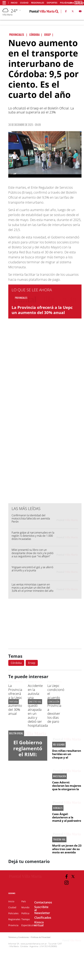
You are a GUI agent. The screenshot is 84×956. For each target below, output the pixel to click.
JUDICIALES (58, 808)
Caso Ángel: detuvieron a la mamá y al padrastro (66, 817)
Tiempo (25, 919)
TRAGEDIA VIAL (59, 839)
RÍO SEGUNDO (59, 744)
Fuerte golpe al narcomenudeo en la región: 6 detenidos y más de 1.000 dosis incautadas (33, 536)
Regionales (37, 3)
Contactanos (43, 902)
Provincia (13, 925)
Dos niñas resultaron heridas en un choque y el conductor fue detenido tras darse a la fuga (66, 759)
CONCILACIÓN (53, 701)
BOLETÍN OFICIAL (16, 733)
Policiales (13, 913)
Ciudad (24, 3)
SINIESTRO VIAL (35, 701)
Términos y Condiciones (18, 937)
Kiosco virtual (39, 923)
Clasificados (42, 918)
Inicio (14, 3)
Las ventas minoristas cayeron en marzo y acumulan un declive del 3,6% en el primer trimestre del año (32, 588)
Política (25, 913)
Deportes (52, 3)
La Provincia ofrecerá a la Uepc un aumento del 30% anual (42, 310)
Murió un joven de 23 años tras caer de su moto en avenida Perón (67, 851)
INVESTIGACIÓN (59, 776)
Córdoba (16, 663)
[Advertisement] (45, 433)
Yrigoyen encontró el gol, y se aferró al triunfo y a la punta (32, 568)
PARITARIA (13, 701)
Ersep (31, 663)
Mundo (25, 907)
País (23, 901)
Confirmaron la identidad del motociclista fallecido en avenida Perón (31, 518)
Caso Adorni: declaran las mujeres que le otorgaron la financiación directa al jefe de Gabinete (66, 789)
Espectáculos (28, 925)
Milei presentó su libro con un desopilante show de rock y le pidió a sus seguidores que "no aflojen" (32, 553)
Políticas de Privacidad (40, 937)
